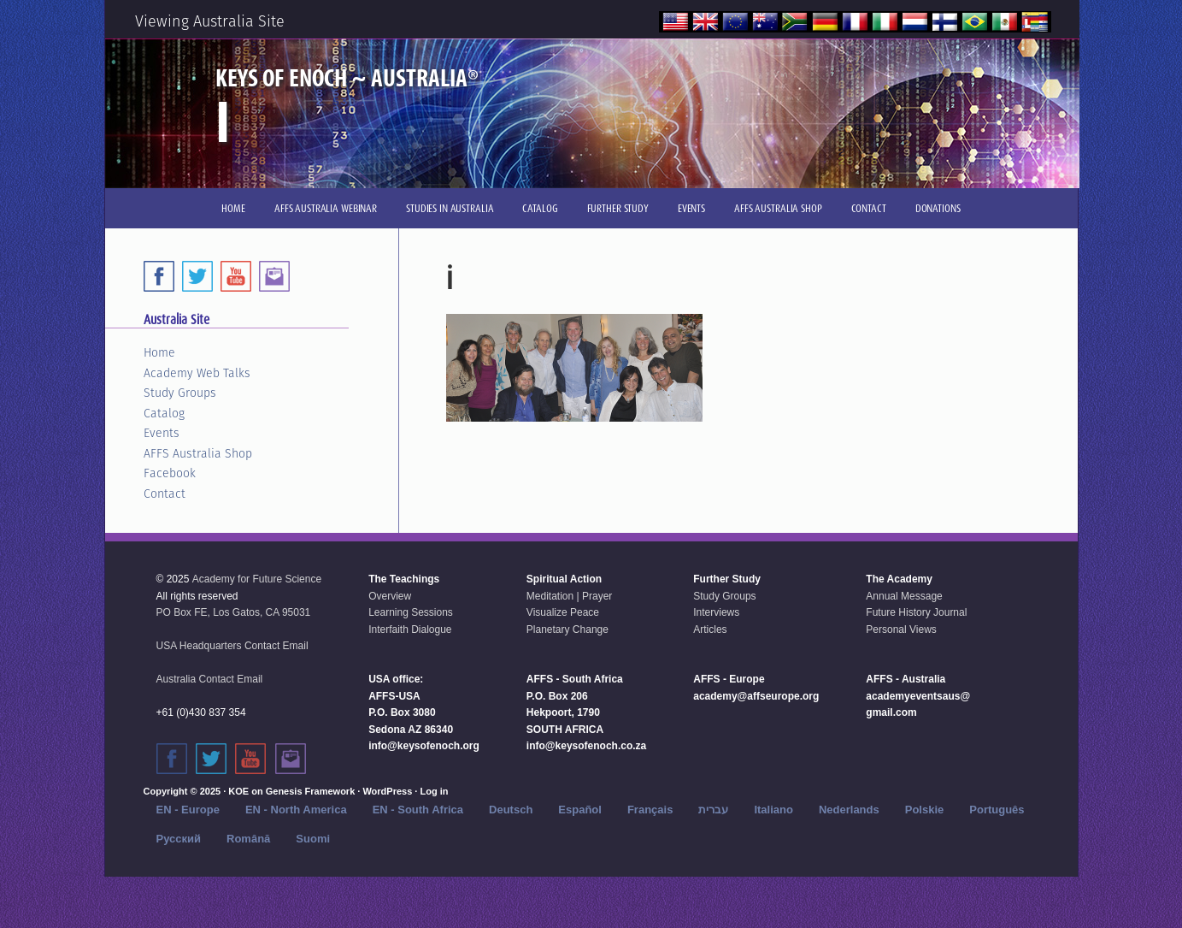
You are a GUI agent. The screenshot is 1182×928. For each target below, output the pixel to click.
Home (159, 352)
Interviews (716, 612)
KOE (238, 791)
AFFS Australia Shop (198, 453)
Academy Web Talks (197, 372)
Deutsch (510, 809)
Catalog (164, 413)
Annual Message (904, 596)
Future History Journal (916, 612)
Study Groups (180, 392)
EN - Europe (188, 809)
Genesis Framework (311, 791)
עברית (713, 809)
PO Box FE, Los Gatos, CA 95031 (233, 612)
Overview (389, 596)
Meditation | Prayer (569, 596)
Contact (164, 493)
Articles (709, 629)
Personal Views (901, 629)
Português (996, 809)
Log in (434, 791)
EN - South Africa (418, 809)
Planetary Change (567, 629)
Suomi (313, 838)
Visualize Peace (562, 612)
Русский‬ (179, 838)
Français (650, 809)
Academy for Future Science (256, 579)
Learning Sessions (410, 612)
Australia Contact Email (209, 679)
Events (161, 432)
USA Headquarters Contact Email (232, 646)
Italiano (773, 809)
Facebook (170, 473)
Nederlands (849, 809)
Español (580, 809)
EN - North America (296, 809)
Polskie (924, 809)
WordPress (387, 791)
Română (248, 838)
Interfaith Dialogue (409, 629)
